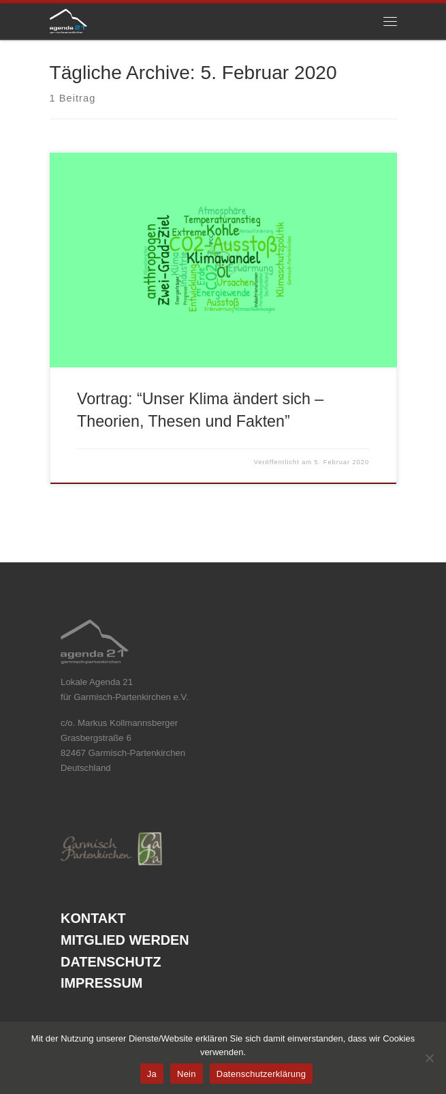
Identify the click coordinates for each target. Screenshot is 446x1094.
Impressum (101, 983)
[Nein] (429, 1058)
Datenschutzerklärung (261, 1074)
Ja (152, 1074)
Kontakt (93, 918)
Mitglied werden (125, 940)
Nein (186, 1074)
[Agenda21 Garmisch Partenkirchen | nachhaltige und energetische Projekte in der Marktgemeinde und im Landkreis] (69, 20)
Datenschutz (111, 962)
